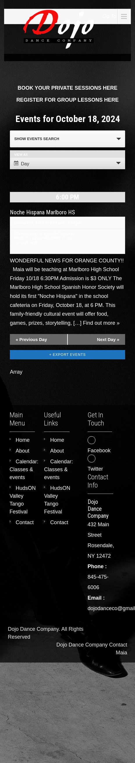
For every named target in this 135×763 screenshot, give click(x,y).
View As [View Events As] (21, 154)
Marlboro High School (32, 233)
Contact (25, 522)
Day (21, 163)
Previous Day (31, 339)
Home (23, 440)
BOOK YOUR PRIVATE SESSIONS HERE (67, 88)
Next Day (108, 339)
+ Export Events (67, 355)
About (22, 451)
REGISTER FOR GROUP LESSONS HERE (67, 100)
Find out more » (101, 323)
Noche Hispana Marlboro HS (42, 212)
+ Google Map (26, 242)
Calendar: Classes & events (24, 469)
